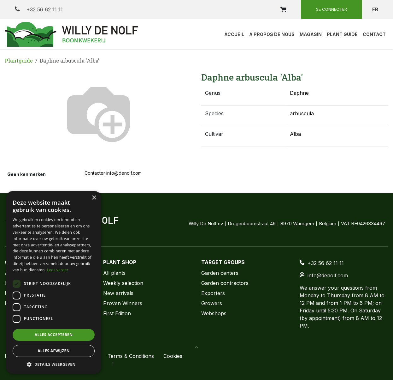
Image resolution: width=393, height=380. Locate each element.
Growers (211, 303)
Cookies (172, 356)
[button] (196, 347)
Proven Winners (122, 303)
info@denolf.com (328, 275)
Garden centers (219, 273)
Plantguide (19, 60)
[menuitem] (234, 34)
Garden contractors (225, 283)
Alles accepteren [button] (54, 334)
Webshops (213, 313)
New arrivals (118, 293)
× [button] (93, 198)
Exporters (213, 293)
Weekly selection (123, 283)
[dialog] (53, 282)
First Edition (117, 313)
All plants (114, 273)
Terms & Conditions (131, 356)
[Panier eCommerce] (283, 9)
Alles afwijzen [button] (54, 350)
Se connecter (331, 9)
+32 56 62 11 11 (39, 9)
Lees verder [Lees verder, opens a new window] (58, 270)
